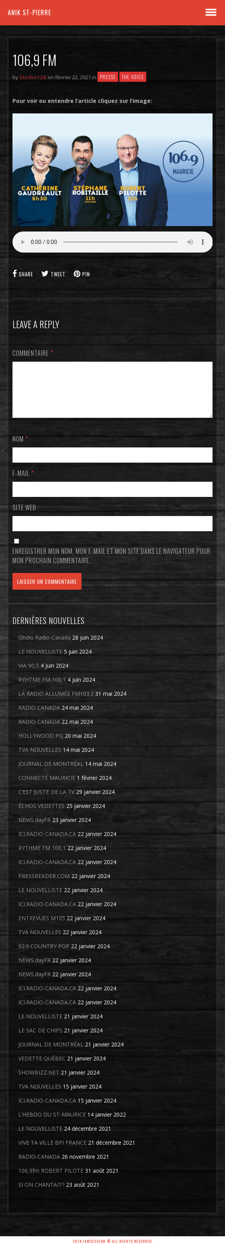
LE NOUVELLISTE (40, 661)
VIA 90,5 (28, 675)
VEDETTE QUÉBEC (42, 1067)
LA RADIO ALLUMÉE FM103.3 (56, 703)
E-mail (23, 482)
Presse (108, 77)
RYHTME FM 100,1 (42, 689)
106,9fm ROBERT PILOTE (50, 1180)
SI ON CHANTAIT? (41, 1194)
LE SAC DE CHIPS (40, 1039)
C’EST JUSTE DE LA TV (46, 801)
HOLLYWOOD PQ (40, 745)
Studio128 (32, 77)
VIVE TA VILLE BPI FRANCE (52, 1152)
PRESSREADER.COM (44, 885)
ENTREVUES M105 (41, 927)
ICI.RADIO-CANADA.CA (47, 843)
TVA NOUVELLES (39, 759)
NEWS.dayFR (34, 829)
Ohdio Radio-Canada (44, 646)
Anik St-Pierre (29, 12)
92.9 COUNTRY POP (43, 955)
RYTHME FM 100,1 (42, 857)
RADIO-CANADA (39, 717)
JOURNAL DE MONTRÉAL (50, 773)
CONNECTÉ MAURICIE (46, 787)
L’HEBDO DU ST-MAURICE (52, 1124)
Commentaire (32, 353)
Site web (24, 516)
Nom (20, 448)
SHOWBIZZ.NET (38, 1081)
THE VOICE (133, 77)
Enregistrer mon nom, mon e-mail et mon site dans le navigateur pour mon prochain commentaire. (111, 565)
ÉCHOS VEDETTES (41, 815)
